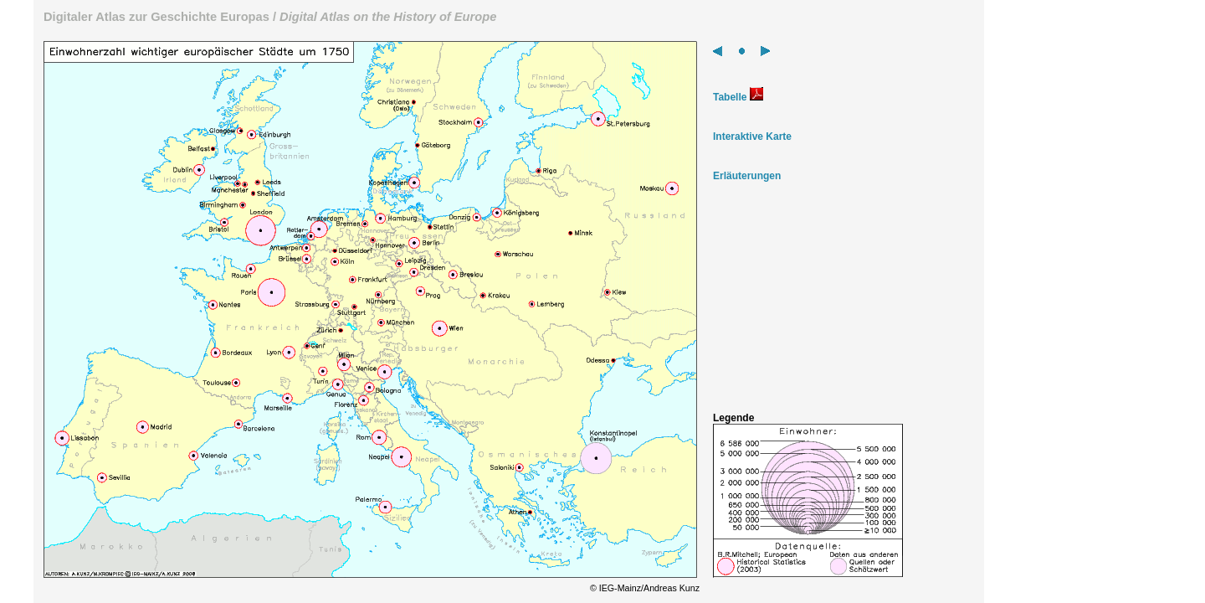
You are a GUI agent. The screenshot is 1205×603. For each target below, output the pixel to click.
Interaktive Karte (752, 136)
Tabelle (738, 97)
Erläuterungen (747, 176)
